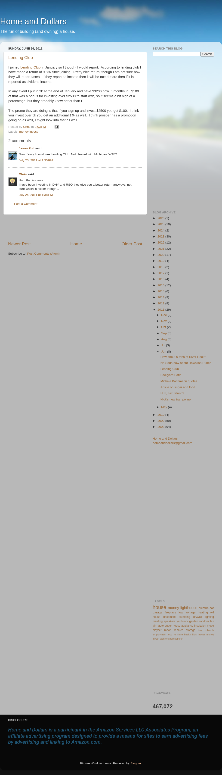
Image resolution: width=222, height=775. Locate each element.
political (174, 638)
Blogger (135, 763)
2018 (161, 267)
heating (203, 612)
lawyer (201, 634)
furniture (178, 634)
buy (200, 630)
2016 (161, 279)
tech (181, 638)
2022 (161, 242)
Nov (164, 321)
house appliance (183, 625)
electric (204, 608)
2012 (161, 303)
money (173, 608)
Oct (164, 327)
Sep (164, 333)
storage (190, 630)
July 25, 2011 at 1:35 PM (36, 160)
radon (167, 630)
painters (164, 638)
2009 (161, 420)
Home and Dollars (33, 21)
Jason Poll (26, 148)
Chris (23, 174)
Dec (164, 315)
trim (155, 625)
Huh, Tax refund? (172, 393)
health (187, 634)
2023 (161, 236)
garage (157, 612)
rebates (178, 630)
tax (212, 621)
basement (169, 617)
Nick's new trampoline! (176, 399)
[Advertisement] (75, 228)
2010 (161, 414)
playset (157, 630)
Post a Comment (25, 204)
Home (76, 243)
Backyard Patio (171, 375)
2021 (161, 248)
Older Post (132, 243)
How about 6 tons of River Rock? (183, 357)
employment (159, 634)
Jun (164, 351)
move (210, 625)
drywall (197, 617)
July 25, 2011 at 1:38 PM (36, 195)
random (204, 621)
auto (161, 625)
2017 (161, 273)
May (164, 407)
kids (194, 634)
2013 (161, 297)
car (212, 608)
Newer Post (19, 243)
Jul (163, 345)
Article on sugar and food (177, 387)
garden (193, 621)
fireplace (170, 612)
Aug (164, 339)
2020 (161, 254)
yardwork (182, 621)
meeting (158, 621)
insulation (200, 625)
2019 (161, 260)
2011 (161, 309)
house (159, 607)
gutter (168, 625)
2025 (161, 224)
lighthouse (188, 608)
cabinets (209, 630)
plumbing (184, 617)
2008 (161, 426)
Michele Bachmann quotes (178, 381)
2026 (161, 218)
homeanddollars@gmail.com (172, 443)
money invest (28, 131)
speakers (169, 621)
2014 (161, 291)
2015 (161, 285)
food (169, 634)
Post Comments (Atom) (43, 253)
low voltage (187, 612)
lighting (209, 617)
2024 (161, 230)
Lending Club (20, 57)
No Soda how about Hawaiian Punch (185, 363)
